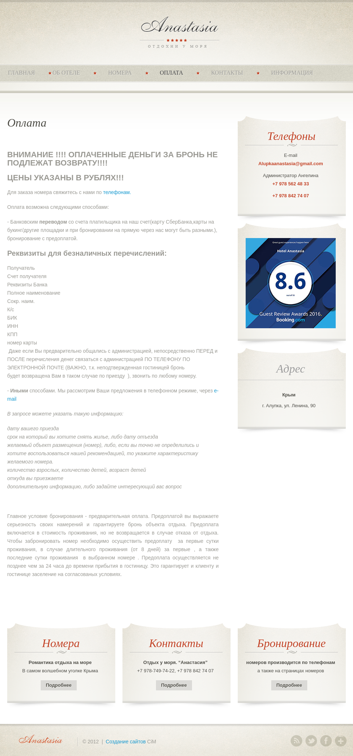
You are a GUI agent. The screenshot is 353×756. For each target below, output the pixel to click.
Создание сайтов (126, 741)
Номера (120, 73)
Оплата (171, 73)
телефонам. (117, 192)
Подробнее (59, 685)
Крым (289, 394)
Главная (21, 73)
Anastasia (176, 31)
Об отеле (66, 73)
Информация (292, 73)
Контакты (227, 73)
